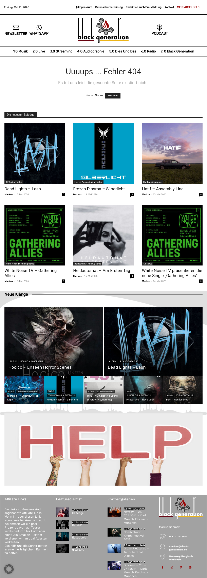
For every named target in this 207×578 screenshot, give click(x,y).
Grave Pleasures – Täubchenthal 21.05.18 (136, 552)
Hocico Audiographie (31, 361)
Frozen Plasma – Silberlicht (99, 188)
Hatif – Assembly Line (163, 188)
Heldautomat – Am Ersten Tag (101, 270)
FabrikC (77, 525)
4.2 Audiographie (14, 182)
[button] (9, 569)
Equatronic (79, 537)
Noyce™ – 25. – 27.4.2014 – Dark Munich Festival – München (136, 517)
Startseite (113, 95)
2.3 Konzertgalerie (134, 508)
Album (13, 361)
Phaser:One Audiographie (139, 395)
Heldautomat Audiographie (87, 263)
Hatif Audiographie (152, 182)
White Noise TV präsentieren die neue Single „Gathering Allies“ (172, 273)
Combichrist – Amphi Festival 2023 (134, 535)
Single (51, 391)
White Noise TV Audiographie (20, 263)
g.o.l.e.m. (78, 549)
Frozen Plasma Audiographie (88, 182)
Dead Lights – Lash (22, 188)
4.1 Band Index (80, 510)
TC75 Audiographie (105, 391)
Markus (8, 194)
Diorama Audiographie (27, 391)
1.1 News (147, 263)
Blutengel (78, 513)
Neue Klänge (16, 294)
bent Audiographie (184, 395)
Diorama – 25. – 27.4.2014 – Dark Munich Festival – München (136, 570)
